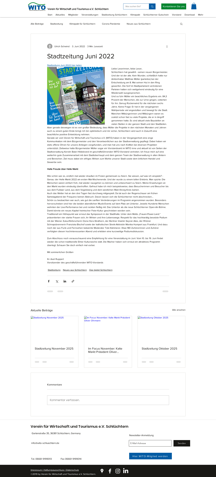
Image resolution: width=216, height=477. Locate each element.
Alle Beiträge (37, 23)
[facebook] (110, 471)
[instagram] (118, 471)
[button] (194, 6)
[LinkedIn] (126, 471)
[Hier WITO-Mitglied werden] (150, 456)
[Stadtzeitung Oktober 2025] (161, 329)
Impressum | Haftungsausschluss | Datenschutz (55, 470)
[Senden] (181, 443)
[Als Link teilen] (72, 281)
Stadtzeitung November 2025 (54, 348)
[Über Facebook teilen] (48, 281)
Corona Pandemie (111, 23)
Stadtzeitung (56, 23)
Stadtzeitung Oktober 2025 (159, 348)
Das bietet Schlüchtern (101, 270)
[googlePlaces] (102, 471)
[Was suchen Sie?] (133, 6)
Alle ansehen (179, 309)
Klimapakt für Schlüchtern (82, 23)
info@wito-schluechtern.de (45, 443)
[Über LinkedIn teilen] (64, 281)
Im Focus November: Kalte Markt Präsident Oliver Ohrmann (105, 350)
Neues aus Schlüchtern (139, 23)
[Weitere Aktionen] (167, 46)
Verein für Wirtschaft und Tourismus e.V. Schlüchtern (78, 9)
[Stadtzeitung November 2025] (54, 329)
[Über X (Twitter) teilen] (56, 281)
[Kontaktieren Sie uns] (173, 6)
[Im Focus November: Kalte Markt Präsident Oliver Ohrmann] (108, 329)
